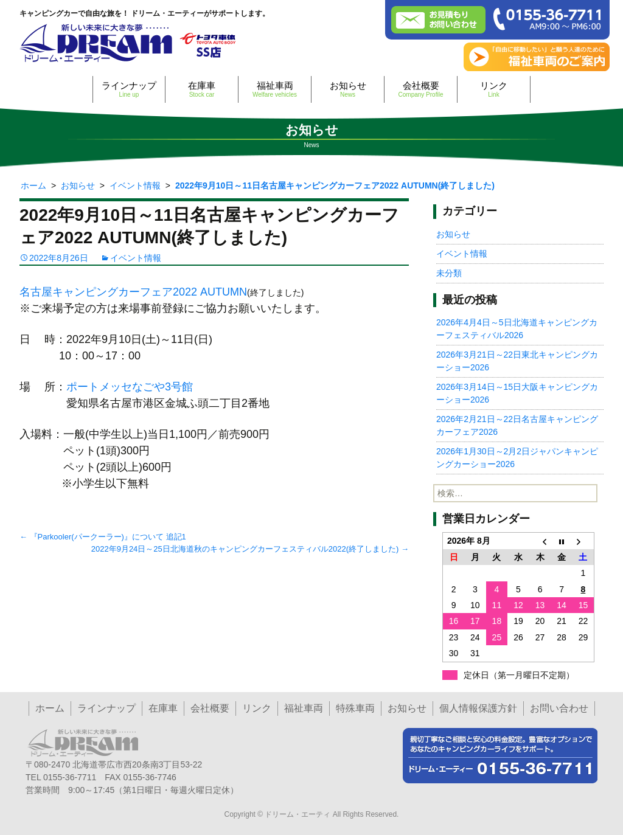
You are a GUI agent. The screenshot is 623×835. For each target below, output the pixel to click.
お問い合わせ (559, 708)
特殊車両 (355, 708)
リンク (494, 89)
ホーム (49, 708)
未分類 (449, 273)
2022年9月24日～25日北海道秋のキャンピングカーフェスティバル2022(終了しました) (250, 548)
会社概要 (421, 89)
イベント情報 (135, 258)
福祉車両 (275, 89)
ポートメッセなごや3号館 (129, 387)
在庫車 (202, 89)
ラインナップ (129, 89)
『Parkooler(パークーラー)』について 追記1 (102, 536)
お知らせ (348, 89)
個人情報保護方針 (478, 708)
